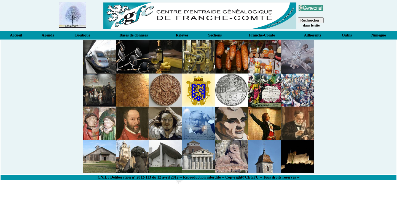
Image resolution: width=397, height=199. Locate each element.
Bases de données (134, 35)
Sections (215, 35)
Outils (347, 35)
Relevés (182, 35)
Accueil (16, 35)
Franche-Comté (262, 35)
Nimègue (378, 35)
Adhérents (312, 35)
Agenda (48, 35)
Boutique (82, 35)
